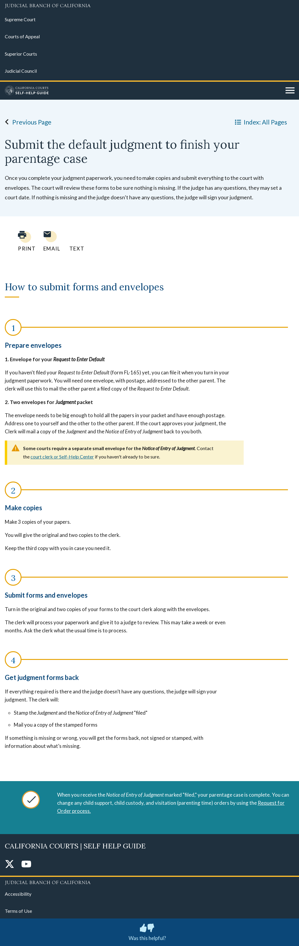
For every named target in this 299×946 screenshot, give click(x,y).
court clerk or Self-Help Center (62, 456)
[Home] (143, 91)
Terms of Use (18, 911)
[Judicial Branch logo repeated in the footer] (149, 881)
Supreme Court (20, 19)
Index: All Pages (260, 121)
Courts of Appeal (22, 36)
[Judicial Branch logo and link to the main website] (149, 6)
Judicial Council (21, 71)
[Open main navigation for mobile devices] (290, 91)
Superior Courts (21, 54)
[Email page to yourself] (50, 241)
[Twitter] (9, 864)
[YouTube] (26, 864)
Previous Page (26, 121)
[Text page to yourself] (75, 241)
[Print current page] (23, 241)
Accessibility (18, 894)
